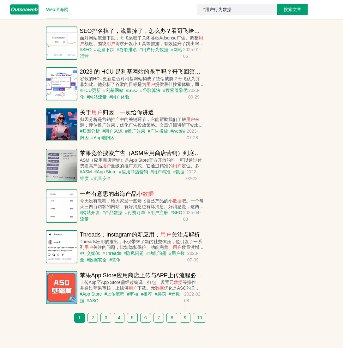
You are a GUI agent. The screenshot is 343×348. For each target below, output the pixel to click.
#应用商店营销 (133, 171)
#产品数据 (112, 212)
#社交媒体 (90, 253)
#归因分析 (90, 131)
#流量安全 (101, 178)
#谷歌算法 (150, 90)
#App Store (105, 171)
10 (199, 317)
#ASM (86, 171)
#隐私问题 (134, 253)
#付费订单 (135, 212)
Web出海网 (57, 9)
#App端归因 (103, 137)
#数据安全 (97, 259)
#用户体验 (119, 96)
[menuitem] (24, 9)
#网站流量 (97, 96)
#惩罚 (160, 294)
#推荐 (146, 294)
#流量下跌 (104, 49)
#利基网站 (113, 90)
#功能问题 (156, 253)
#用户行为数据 (154, 49)
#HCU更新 (90, 90)
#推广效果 (135, 131)
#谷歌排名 (127, 49)
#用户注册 (158, 212)
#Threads (111, 253)
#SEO (86, 49)
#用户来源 (112, 131)
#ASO (93, 300)
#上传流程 (115, 294)
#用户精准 (161, 171)
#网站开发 (90, 212)
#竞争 (115, 259)
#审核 (132, 294)
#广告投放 (158, 131)
